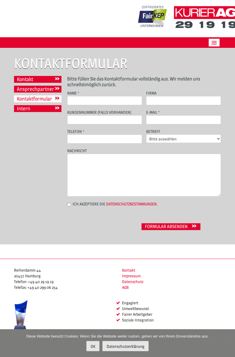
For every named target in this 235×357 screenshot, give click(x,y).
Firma (183, 97)
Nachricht (144, 163)
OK (93, 346)
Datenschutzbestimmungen (131, 203)
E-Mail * (183, 116)
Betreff (183, 135)
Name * (104, 97)
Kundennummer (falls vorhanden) (104, 116)
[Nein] (228, 343)
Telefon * (104, 135)
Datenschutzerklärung (125, 346)
